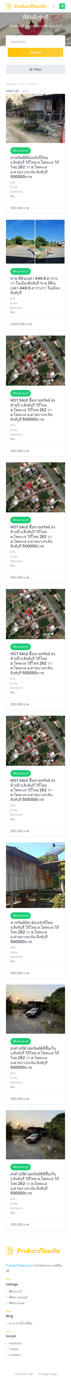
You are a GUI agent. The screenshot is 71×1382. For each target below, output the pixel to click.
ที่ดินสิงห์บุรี (21, 151)
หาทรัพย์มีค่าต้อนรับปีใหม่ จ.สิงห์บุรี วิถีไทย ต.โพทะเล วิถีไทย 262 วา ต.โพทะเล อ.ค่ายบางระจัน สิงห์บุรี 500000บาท (34, 932)
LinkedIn (15, 1355)
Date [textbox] (26, 91)
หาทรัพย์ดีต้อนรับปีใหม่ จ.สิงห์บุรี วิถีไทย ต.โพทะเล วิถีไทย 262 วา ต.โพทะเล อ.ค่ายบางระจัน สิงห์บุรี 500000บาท (34, 167)
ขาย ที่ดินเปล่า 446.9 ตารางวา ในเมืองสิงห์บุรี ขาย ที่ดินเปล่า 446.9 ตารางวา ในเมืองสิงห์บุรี (35, 285)
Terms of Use (23, 1374)
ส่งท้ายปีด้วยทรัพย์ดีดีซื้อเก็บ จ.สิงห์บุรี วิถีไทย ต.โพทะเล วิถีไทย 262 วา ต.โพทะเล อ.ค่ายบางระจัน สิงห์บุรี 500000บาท (34, 1058)
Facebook (15, 1343)
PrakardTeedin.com (19, 1265)
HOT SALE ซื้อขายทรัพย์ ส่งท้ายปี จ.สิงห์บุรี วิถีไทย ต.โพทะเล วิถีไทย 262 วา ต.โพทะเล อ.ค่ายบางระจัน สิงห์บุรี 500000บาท (32, 410)
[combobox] (32, 91)
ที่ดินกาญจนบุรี (18, 1297)
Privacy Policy (48, 1374)
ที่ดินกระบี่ (15, 1291)
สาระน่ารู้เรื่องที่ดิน (20, 1323)
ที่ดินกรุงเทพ (16, 1303)
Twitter (14, 1349)
